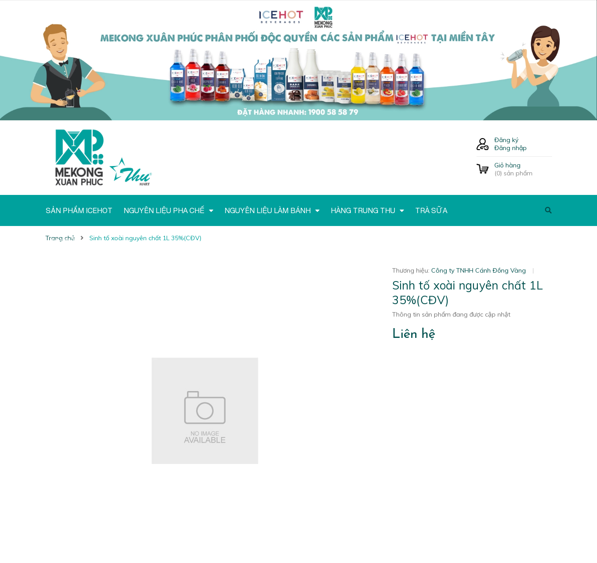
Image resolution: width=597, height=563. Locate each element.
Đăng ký (506, 140)
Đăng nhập (510, 148)
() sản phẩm (523, 169)
